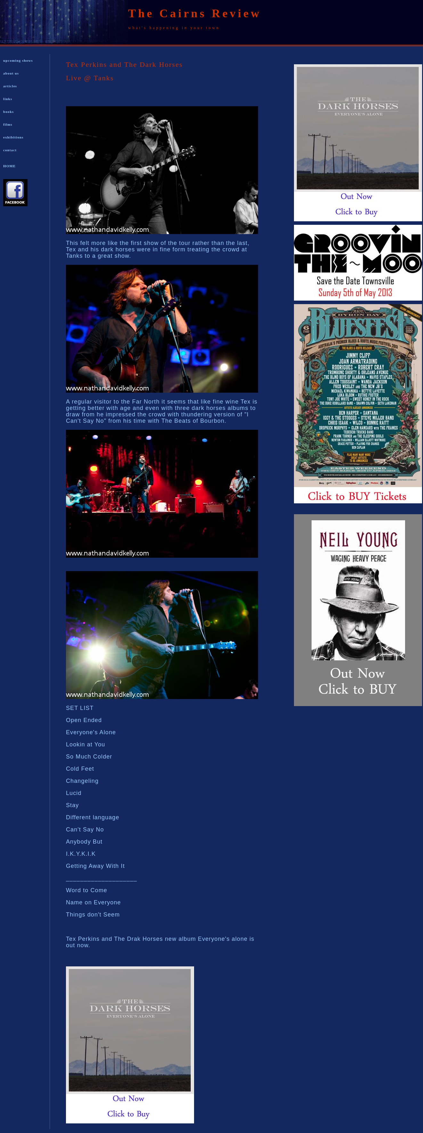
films (7, 124)
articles (10, 86)
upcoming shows (18, 60)
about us (11, 73)
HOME (9, 166)
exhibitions (13, 137)
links (7, 99)
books (8, 112)
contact (10, 150)
